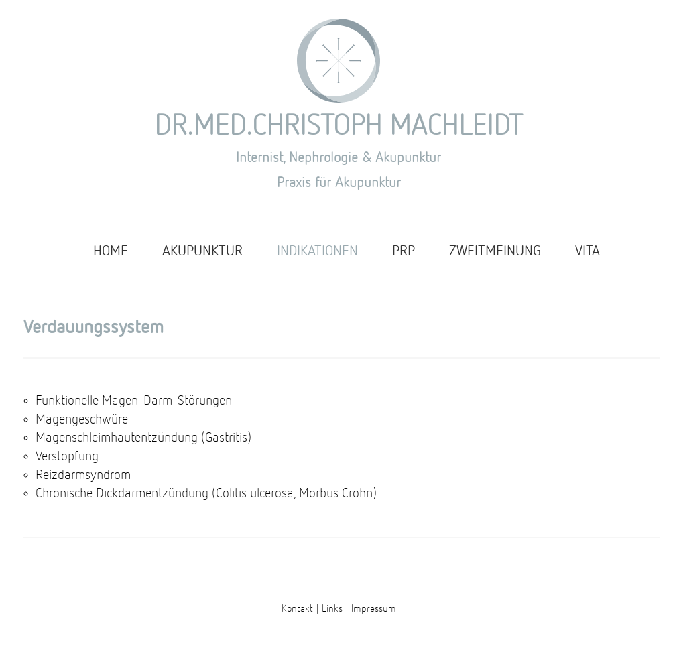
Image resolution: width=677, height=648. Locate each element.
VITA (587, 252)
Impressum (373, 609)
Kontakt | (300, 609)
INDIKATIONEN (317, 252)
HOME (110, 252)
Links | (335, 609)
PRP (403, 252)
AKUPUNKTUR (202, 252)
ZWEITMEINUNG (495, 252)
